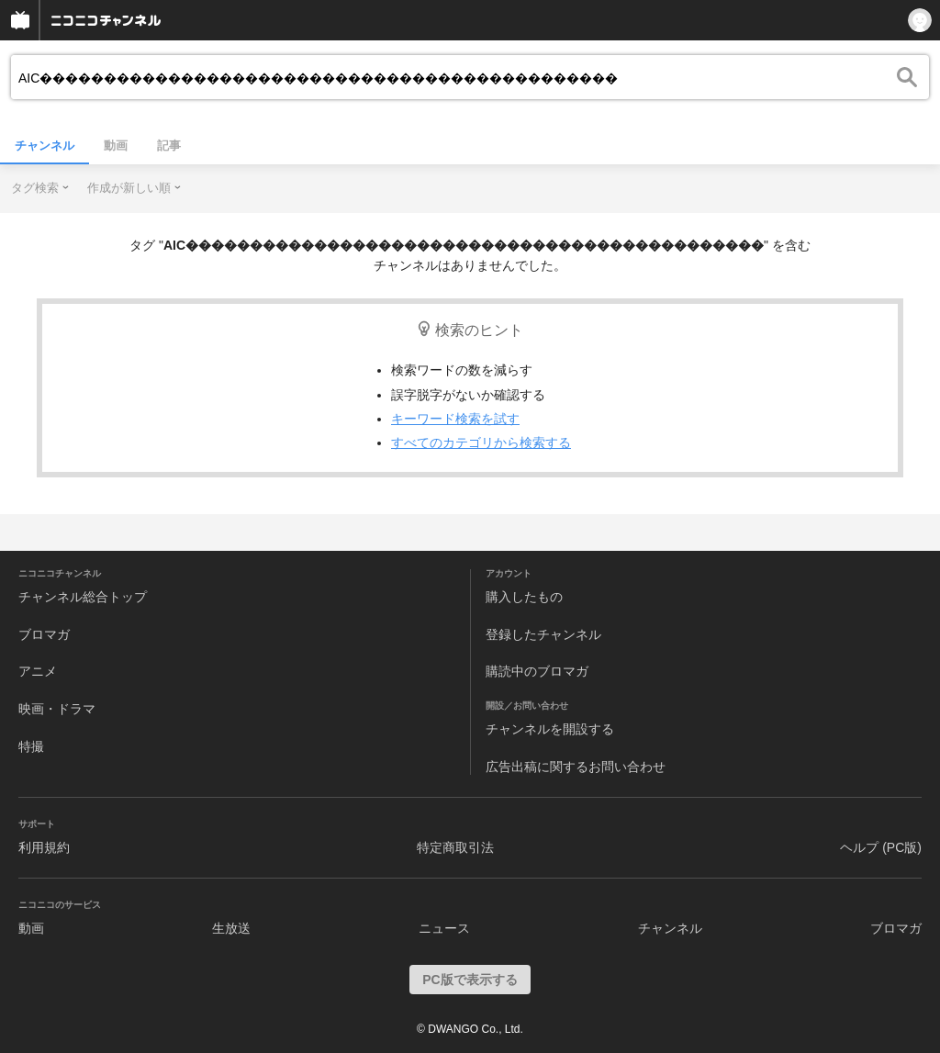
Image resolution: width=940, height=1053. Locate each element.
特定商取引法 (455, 847)
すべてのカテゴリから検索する (481, 442)
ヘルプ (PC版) (881, 847)
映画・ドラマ (56, 708)
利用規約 (44, 847)
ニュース (444, 928)
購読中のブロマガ (537, 671)
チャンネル (44, 145)
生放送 (231, 928)
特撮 (31, 746)
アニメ (37, 671)
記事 (169, 145)
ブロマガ (44, 634)
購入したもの (524, 596)
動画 (116, 145)
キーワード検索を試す (455, 418)
